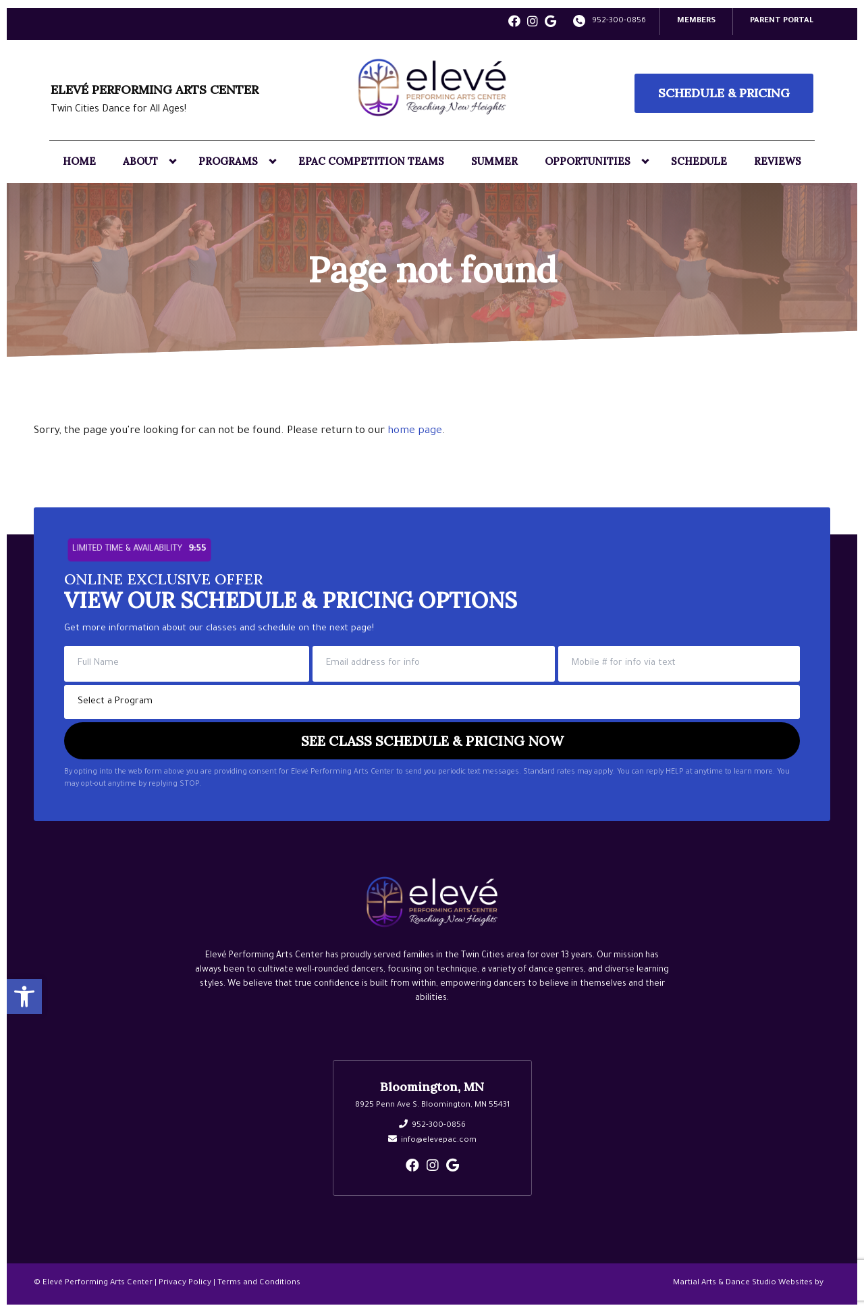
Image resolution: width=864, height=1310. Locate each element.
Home (79, 159)
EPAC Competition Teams (371, 159)
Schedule (699, 159)
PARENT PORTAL (781, 20)
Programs (228, 159)
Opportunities (587, 159)
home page (414, 430)
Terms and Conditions (258, 1282)
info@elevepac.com (439, 1139)
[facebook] (514, 23)
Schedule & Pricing (724, 91)
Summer (494, 159)
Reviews (777, 159)
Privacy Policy (185, 1282)
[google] (550, 23)
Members (696, 20)
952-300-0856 (619, 20)
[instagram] (532, 23)
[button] (24, 993)
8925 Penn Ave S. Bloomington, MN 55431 (432, 1104)
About (140, 159)
